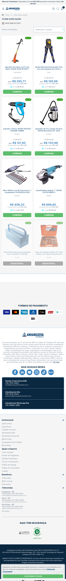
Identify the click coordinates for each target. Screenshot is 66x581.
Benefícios (33, 475)
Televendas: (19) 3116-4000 (12, 494)
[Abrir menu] (3, 8)
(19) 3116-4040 (12, 394)
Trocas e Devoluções (10, 462)
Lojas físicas (6, 427)
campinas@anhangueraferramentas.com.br (14, 495)
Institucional (33, 420)
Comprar (17, 92)
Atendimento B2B (8, 433)
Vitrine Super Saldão (20, 15)
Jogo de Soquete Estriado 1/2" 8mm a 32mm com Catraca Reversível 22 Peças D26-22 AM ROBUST (49, 254)
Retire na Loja (7, 481)
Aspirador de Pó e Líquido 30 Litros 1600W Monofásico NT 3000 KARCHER (48, 131)
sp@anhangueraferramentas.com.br (12, 508)
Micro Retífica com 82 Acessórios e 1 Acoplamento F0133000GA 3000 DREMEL (17, 192)
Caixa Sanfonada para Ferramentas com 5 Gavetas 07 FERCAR (17, 253)
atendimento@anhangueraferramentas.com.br (18, 396)
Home (7, 15)
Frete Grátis (6, 478)
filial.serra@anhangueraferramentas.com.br (14, 502)
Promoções (6, 484)
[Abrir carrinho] (62, 8)
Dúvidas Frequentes (9, 458)
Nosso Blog (6, 445)
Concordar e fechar (33, 576)
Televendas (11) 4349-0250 (12, 507)
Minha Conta (6, 439)
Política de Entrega (9, 465)
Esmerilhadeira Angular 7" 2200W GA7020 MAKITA (49, 191)
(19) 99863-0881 (12, 405)
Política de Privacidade (10, 468)
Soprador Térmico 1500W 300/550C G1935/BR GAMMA (17, 130)
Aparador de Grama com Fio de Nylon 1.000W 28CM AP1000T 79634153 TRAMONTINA (17, 69)
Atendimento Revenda (10, 436)
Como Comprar (7, 452)
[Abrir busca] (58, 8)
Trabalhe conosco (9, 430)
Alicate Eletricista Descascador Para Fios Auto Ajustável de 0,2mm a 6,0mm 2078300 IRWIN (49, 69)
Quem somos (7, 424)
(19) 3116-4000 (12, 383)
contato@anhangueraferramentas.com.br (16, 385)
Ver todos (5, 511)
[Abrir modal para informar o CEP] (53, 8)
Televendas (33, 488)
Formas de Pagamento (10, 455)
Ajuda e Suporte (33, 449)
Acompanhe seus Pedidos (12, 442)
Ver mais (56, 362)
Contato (5, 471)
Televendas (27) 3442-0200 (13, 500)
